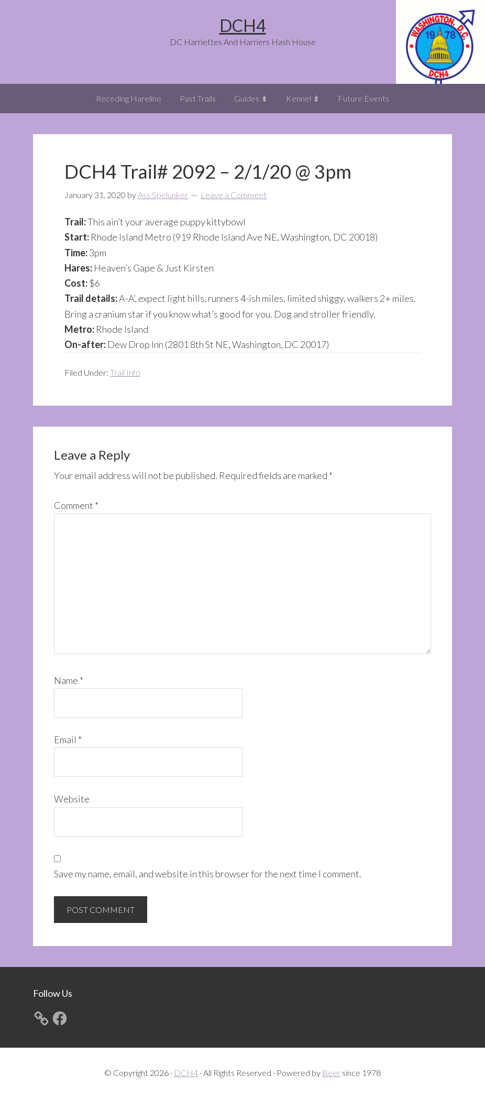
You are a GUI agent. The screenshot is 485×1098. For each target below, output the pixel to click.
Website (72, 799)
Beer (331, 1073)
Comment (76, 505)
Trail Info (125, 372)
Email (68, 739)
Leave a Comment (234, 195)
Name (68, 680)
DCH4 (242, 25)
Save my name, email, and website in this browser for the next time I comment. (207, 873)
